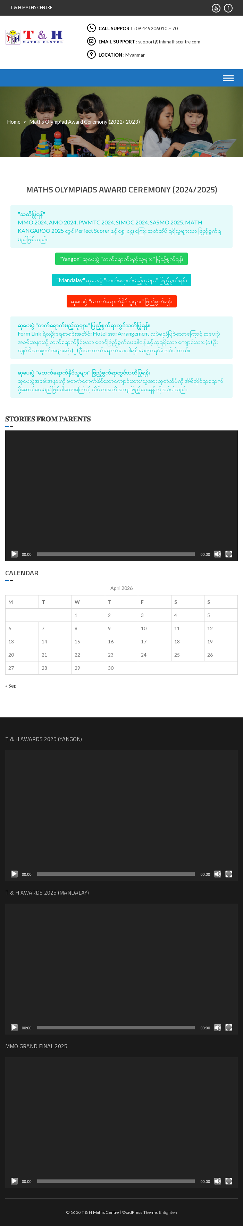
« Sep (11, 686)
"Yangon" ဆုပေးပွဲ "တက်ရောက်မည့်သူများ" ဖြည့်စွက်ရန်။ (121, 258)
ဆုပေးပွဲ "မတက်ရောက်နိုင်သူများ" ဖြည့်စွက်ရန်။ (122, 301)
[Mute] (217, 554)
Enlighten (168, 1212)
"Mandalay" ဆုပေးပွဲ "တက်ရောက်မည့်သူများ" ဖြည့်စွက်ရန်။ (121, 280)
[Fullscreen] (228, 554)
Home (13, 121)
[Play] (14, 554)
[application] (121, 495)
